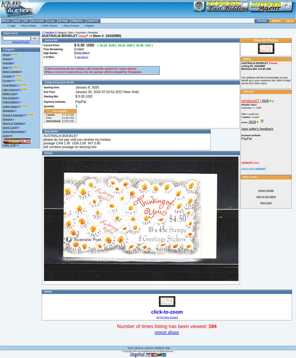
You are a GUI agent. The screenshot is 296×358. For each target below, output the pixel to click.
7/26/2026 (262, 20)
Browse (5, 20)
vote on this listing (266, 196)
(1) (15, 111)
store (250, 162)
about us (139, 347)
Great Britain (9, 85)
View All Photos (266, 40)
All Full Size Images (167, 317)
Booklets (93, 32)
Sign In (289, 20)
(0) (12, 59)
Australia (7, 63)
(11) (18, 85)
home (130, 347)
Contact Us (92, 20)
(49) (11, 136)
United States (9, 106)
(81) (19, 90)
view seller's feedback (257, 129)
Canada (6, 76)
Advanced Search (20, 41)
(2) (18, 98)
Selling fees (77, 20)
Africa (5, 54)
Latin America (9, 89)
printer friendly (266, 190)
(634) (12, 81)
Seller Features (50, 25)
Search (16, 20)
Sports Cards (9, 127)
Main (70, 32)
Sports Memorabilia (13, 131)
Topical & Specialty (12, 115)
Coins (5, 135)
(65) (19, 107)
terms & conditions (154, 347)
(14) (17, 145)
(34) (25, 115)
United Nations (10, 102)
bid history (82, 57)
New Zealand (9, 98)
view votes (266, 202)
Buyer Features (71, 25)
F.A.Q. (51, 20)
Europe (6, 80)
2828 (265, 101)
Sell (26, 20)
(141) (9, 68)
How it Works (29, 25)
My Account (37, 20)
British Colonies (11, 71)
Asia (4, 67)
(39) (13, 76)
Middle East (8, 93)
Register (276, 20)
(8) (21, 72)
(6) (10, 55)
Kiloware (7, 119)
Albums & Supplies (12, 123)
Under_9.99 (8, 145)
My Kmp (63, 20)
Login (12, 25)
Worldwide (8, 110)
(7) (20, 102)
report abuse (167, 332)
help (168, 347)
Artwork (6, 59)
